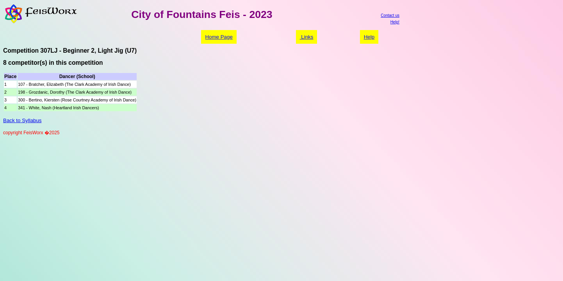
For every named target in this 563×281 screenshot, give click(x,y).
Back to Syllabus (22, 120)
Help (369, 37)
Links (307, 37)
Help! (394, 22)
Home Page (218, 37)
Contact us (390, 15)
